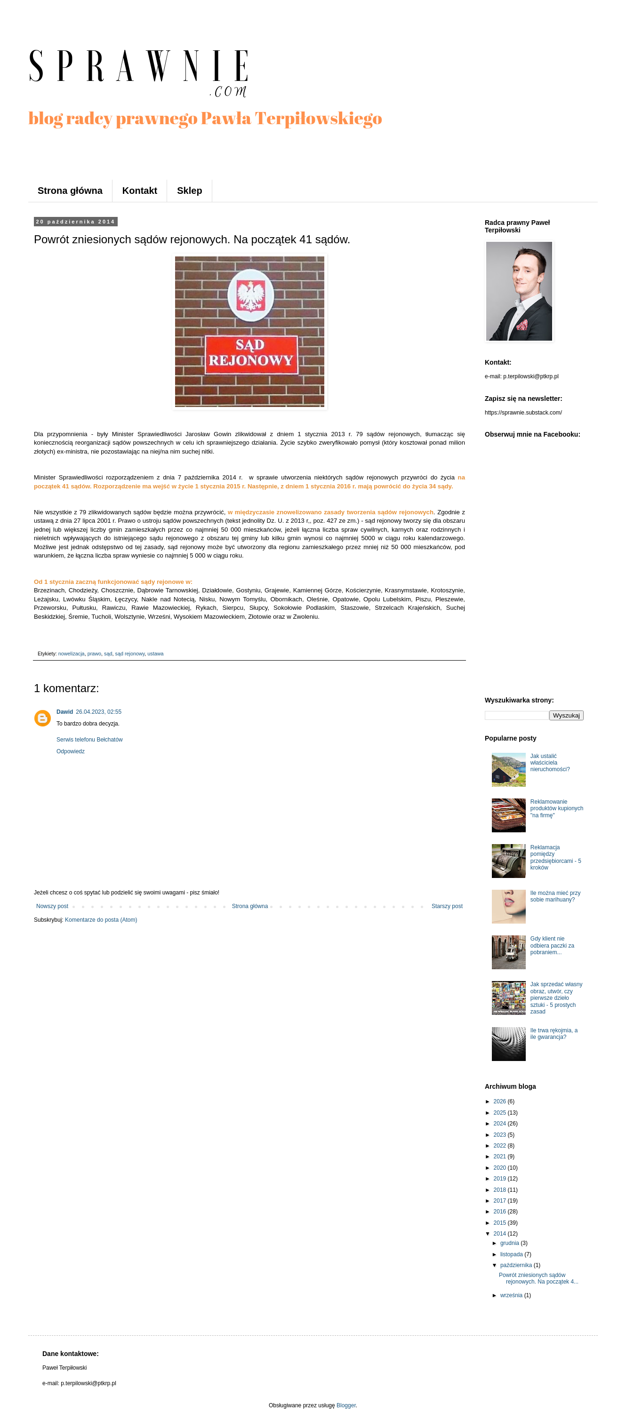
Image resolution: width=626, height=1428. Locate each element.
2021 (501, 1156)
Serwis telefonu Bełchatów (89, 739)
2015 (501, 1223)
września (512, 1295)
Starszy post (447, 906)
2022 (501, 1145)
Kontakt (139, 190)
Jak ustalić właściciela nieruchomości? (550, 763)
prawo (94, 653)
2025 (501, 1112)
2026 (501, 1101)
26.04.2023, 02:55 (98, 712)
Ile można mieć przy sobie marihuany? (555, 896)
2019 (501, 1178)
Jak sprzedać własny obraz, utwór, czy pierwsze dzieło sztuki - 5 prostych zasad (556, 998)
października (517, 1265)
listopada (512, 1254)
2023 (501, 1135)
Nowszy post (52, 906)
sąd (108, 653)
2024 (501, 1123)
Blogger (346, 1405)
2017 (501, 1200)
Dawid (64, 712)
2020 (501, 1168)
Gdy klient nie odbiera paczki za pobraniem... (552, 945)
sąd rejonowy (129, 653)
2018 (501, 1190)
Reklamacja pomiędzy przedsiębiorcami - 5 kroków (555, 857)
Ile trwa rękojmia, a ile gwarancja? (554, 1033)
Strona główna (70, 190)
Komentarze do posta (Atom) (101, 920)
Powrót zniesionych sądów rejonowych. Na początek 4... (538, 1278)
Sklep (189, 190)
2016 (501, 1211)
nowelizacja (71, 653)
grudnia (510, 1243)
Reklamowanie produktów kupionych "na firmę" (557, 808)
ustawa (155, 653)
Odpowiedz (70, 751)
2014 (501, 1233)
